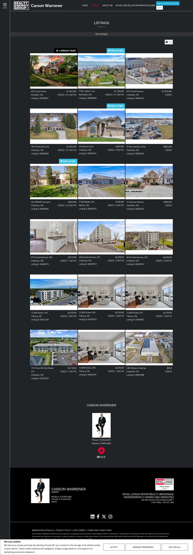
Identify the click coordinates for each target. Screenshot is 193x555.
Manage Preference (143, 547)
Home (85, 5)
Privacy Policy (41, 552)
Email (54, 501)
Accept (114, 547)
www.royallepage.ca (43, 530)
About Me (107, 5)
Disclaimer (79, 530)
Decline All (175, 547)
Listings (95, 5)
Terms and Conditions (99, 530)
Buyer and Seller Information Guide (135, 5)
